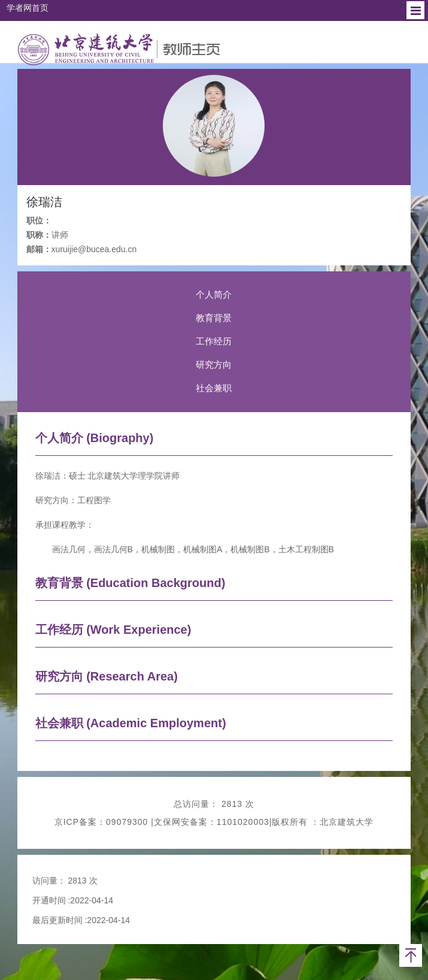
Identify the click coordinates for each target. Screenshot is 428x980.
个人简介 (214, 294)
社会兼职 (214, 388)
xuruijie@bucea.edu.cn (94, 249)
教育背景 (214, 318)
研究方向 (214, 364)
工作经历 (214, 341)
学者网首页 (27, 8)
